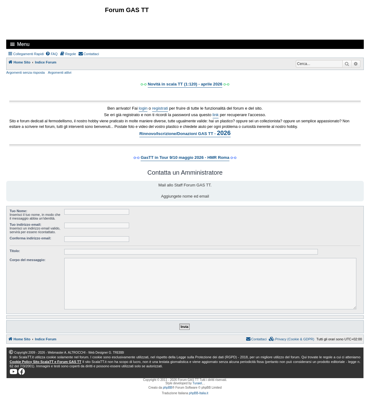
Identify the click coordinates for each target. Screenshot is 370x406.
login (143, 108)
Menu (23, 44)
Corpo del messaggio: (28, 260)
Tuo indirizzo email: (25, 224)
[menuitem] (51, 54)
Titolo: (15, 251)
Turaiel (197, 383)
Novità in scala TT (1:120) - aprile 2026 (185, 84)
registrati (160, 108)
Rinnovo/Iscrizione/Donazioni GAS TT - (185, 132)
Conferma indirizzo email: (30, 238)
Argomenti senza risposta (25, 72)
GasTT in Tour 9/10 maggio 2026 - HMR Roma (185, 157)
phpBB (167, 387)
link (216, 114)
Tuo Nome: (18, 211)
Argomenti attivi (59, 72)
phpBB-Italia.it (198, 393)
